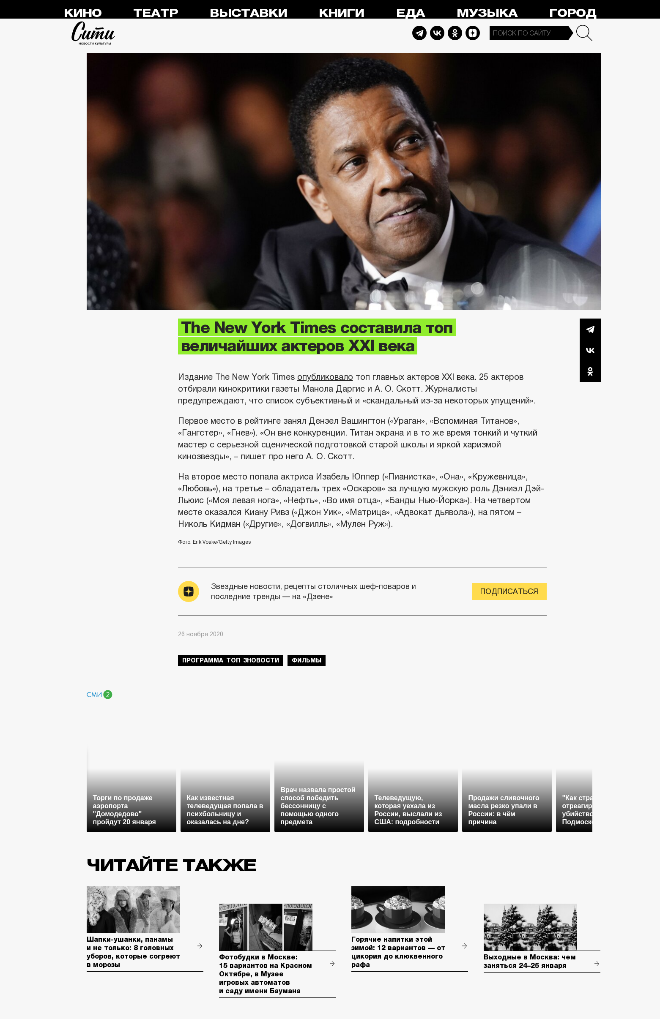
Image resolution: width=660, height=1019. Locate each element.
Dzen (473, 33)
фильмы (306, 660)
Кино (82, 13)
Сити (93, 33)
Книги (341, 13)
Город (572, 13)
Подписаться (509, 591)
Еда (410, 13)
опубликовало (325, 376)
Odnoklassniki (455, 33)
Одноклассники (590, 371)
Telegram (419, 33)
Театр (155, 13)
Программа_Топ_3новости (230, 660)
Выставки (248, 13)
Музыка (487, 13)
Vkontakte (437, 33)
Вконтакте (590, 350)
